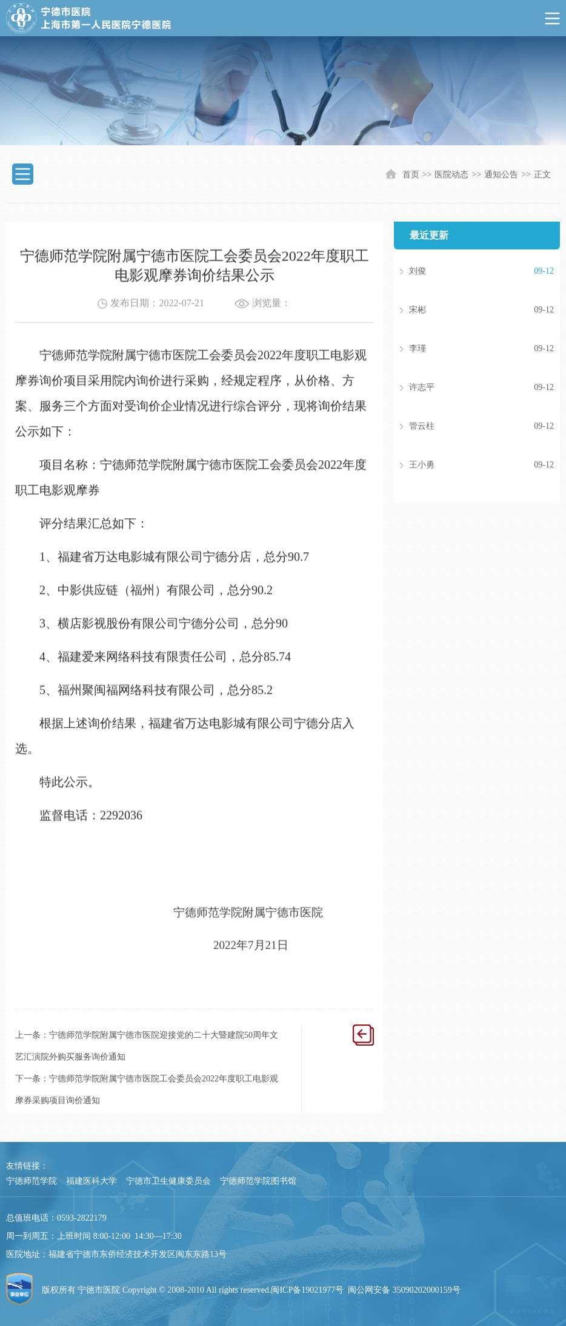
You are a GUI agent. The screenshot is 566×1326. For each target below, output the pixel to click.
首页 (410, 175)
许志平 (463, 387)
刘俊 (463, 271)
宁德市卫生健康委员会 (168, 1181)
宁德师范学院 (31, 1181)
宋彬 (463, 310)
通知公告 (501, 175)
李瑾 (463, 348)
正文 (542, 175)
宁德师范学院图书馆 (258, 1181)
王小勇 (463, 465)
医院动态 (451, 175)
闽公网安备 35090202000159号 (404, 1290)
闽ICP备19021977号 (307, 1290)
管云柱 (463, 426)
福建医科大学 (91, 1181)
